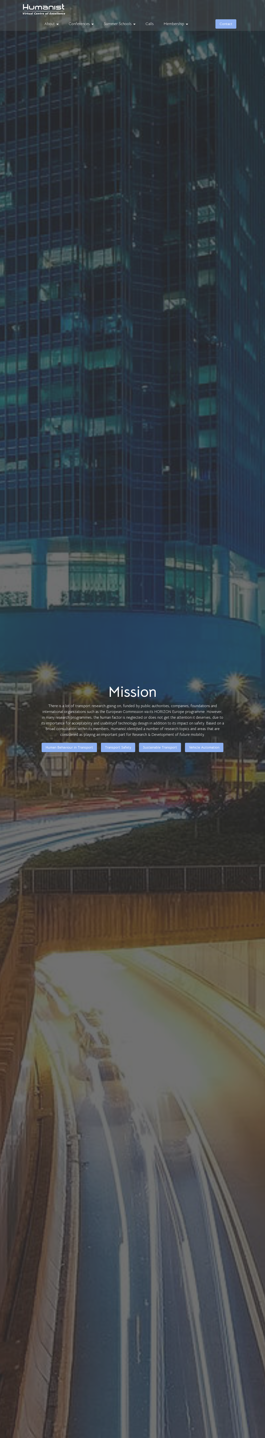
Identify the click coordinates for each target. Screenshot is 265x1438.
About (49, 23)
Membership (174, 23)
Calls (150, 23)
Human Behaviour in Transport (69, 747)
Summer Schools (118, 23)
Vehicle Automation (204, 747)
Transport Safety (118, 747)
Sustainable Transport (160, 747)
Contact (226, 24)
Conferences (79, 23)
